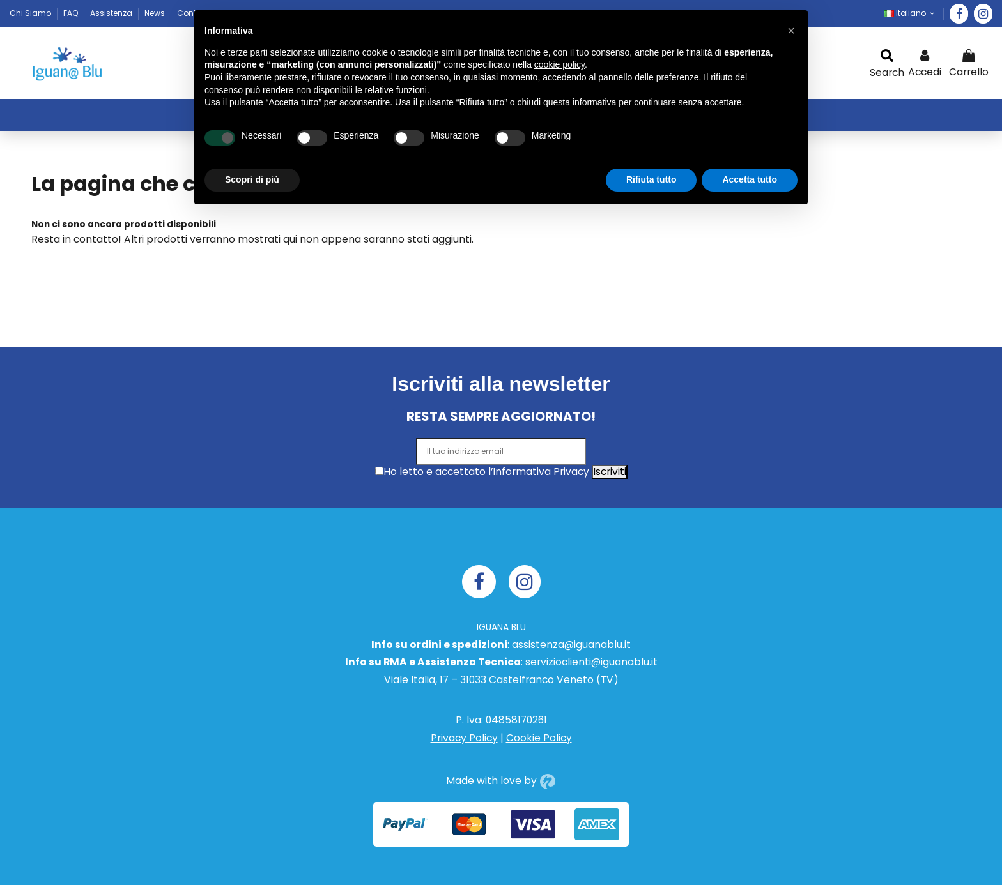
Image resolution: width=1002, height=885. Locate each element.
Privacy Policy (464, 738)
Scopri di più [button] (252, 179)
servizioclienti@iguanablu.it (591, 662)
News (155, 13)
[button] (791, 30)
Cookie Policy (539, 738)
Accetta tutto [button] (749, 179)
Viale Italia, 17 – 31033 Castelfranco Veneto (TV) (501, 679)
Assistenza (112, 13)
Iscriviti (609, 471)
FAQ (71, 13)
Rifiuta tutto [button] (651, 179)
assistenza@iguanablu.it (571, 644)
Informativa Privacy (541, 471)
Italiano (910, 13)
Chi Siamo (31, 13)
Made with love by (501, 780)
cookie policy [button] (559, 64)
